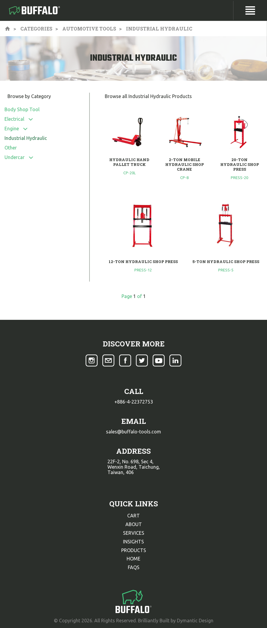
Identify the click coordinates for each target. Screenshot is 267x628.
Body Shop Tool (22, 109)
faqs (133, 567)
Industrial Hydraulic (25, 138)
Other (10, 147)
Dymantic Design (195, 620)
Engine (11, 128)
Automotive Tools (89, 28)
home (133, 558)
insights (133, 541)
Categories (36, 28)
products (133, 550)
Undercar (14, 157)
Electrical (14, 119)
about (133, 524)
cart (133, 515)
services (133, 533)
